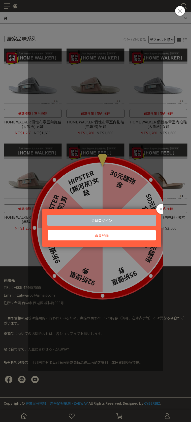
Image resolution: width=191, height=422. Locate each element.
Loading (95, 211)
